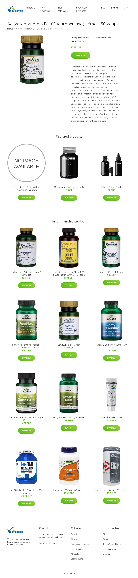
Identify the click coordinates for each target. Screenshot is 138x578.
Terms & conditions (112, 544)
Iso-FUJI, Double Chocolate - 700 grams (26, 491)
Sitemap (107, 554)
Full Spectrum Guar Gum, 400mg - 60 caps (26, 419)
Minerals (30, 7)
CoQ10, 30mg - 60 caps (69, 344)
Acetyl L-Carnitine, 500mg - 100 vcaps (111, 346)
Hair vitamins (77, 549)
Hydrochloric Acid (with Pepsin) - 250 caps (26, 273)
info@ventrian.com (48, 543)
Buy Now (80, 55)
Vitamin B (102, 37)
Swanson (112, 37)
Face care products (80, 544)
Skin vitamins (77, 559)
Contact (106, 539)
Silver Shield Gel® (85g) (111, 417)
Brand (86, 37)
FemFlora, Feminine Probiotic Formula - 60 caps (26, 346)
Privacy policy (109, 549)
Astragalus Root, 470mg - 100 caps (69, 417)
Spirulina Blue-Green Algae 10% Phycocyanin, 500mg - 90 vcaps (69, 273)
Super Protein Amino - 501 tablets (111, 490)
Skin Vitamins (45, 9)
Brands (115, 7)
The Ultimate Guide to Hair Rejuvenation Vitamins (26, 188)
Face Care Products (82, 9)
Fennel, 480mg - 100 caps (111, 272)
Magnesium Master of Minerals (69, 187)
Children (74, 539)
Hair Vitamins (63, 9)
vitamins (93, 37)
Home (10, 29)
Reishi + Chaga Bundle (111, 187)
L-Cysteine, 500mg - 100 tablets (68, 490)
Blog (102, 7)
